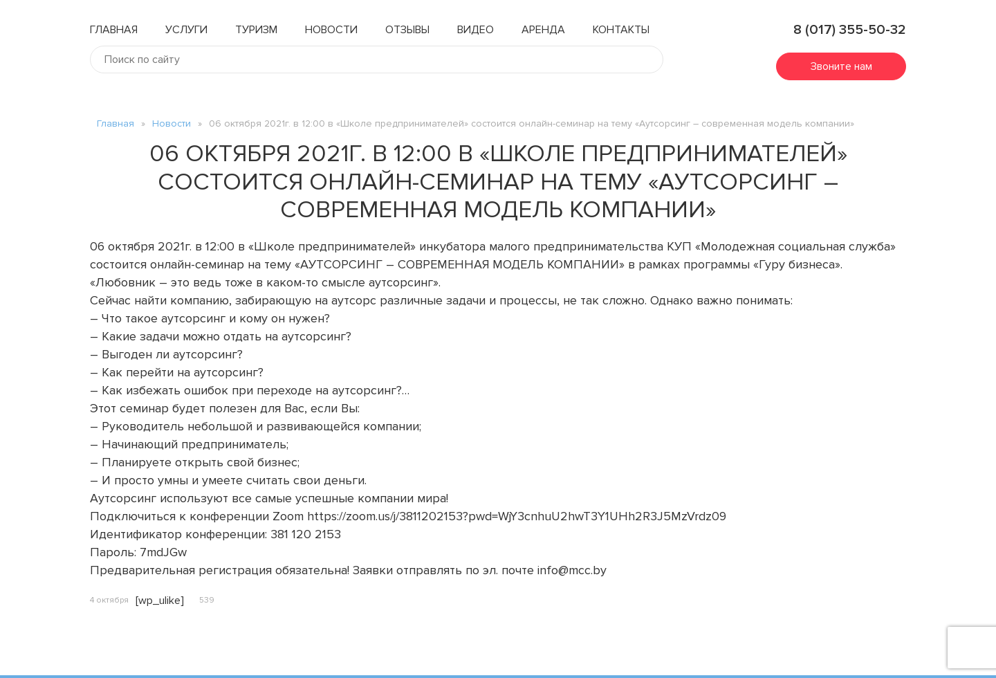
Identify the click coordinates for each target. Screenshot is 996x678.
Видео (475, 30)
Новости (331, 30)
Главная (114, 30)
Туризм (256, 30)
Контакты (621, 30)
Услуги (186, 30)
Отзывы (407, 30)
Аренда (543, 30)
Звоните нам (841, 66)
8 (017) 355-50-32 (841, 29)
